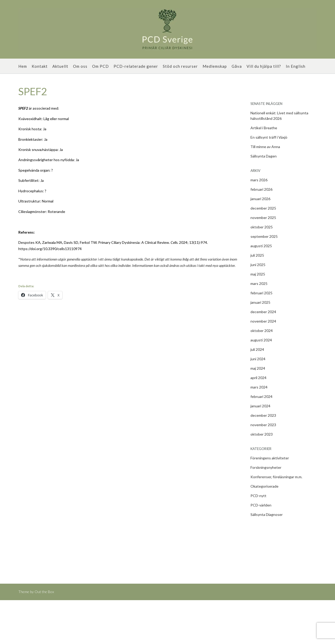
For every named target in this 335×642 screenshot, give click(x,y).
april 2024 (258, 377)
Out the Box (44, 591)
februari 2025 (261, 293)
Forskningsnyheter (265, 467)
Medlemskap (215, 66)
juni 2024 (257, 359)
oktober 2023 (261, 434)
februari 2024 (261, 396)
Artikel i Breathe (263, 128)
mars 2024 (258, 387)
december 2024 (263, 311)
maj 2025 (257, 274)
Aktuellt (60, 66)
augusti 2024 (261, 340)
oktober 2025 (261, 227)
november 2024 (263, 321)
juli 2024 (257, 349)
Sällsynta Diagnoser (266, 514)
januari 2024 (260, 406)
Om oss (80, 66)
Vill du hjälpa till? (264, 66)
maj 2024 (257, 368)
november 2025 (263, 217)
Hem (22, 66)
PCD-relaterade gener (136, 66)
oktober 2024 (261, 330)
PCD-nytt (258, 495)
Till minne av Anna (265, 146)
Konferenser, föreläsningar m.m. (276, 477)
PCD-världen (260, 505)
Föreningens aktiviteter (269, 458)
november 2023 (263, 425)
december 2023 (263, 415)
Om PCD (100, 66)
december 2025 (263, 208)
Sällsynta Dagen (263, 156)
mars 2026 (258, 180)
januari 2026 (260, 198)
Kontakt (40, 66)
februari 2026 (261, 189)
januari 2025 (260, 302)
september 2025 (264, 236)
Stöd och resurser (180, 66)
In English (295, 66)
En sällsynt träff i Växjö (268, 137)
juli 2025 (257, 255)
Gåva (237, 66)
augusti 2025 (261, 246)
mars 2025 (258, 283)
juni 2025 (257, 264)
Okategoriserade (264, 486)
